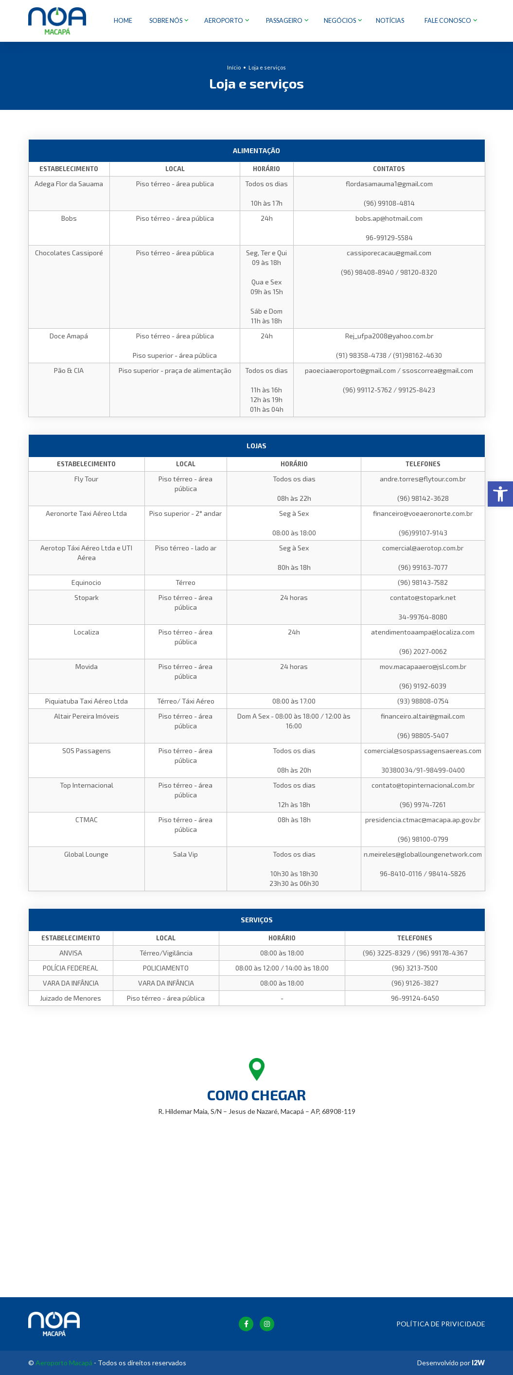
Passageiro (284, 20)
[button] (500, 494)
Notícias (390, 20)
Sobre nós (166, 20)
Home (123, 20)
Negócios (340, 20)
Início (234, 67)
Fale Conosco (448, 20)
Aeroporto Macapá (63, 1362)
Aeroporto (224, 20)
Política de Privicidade (440, 1324)
